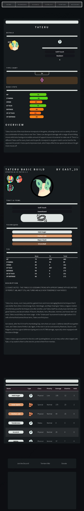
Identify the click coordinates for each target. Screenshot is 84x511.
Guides (35, 4)
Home (8, 4)
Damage (58, 388)
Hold (75, 388)
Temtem (62, 4)
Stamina (67, 388)
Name (9, 388)
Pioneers (22, 4)
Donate (64, 463)
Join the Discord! (23, 463)
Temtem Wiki (45, 463)
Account (75, 4)
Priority (49, 388)
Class (39, 388)
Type (29, 388)
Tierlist (49, 4)
